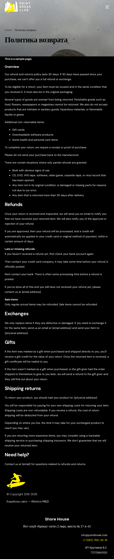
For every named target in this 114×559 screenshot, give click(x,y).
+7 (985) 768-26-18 (95, 540)
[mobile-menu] (103, 7)
